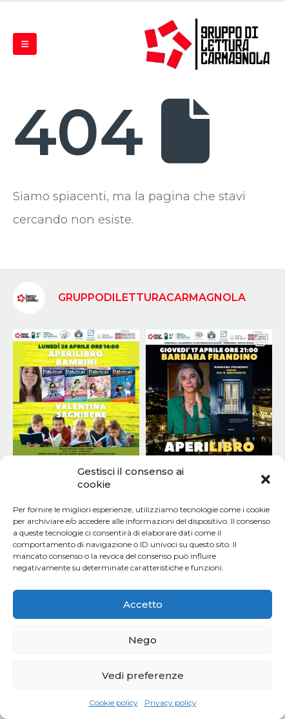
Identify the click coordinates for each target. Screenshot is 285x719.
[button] (265, 478)
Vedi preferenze (143, 675)
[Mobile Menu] (25, 44)
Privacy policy (170, 702)
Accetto (142, 604)
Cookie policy (113, 702)
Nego (142, 640)
